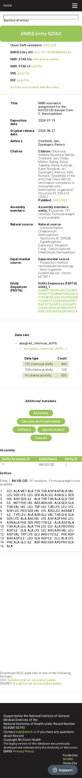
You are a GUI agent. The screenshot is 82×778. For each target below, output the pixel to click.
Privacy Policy (23, 751)
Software (24, 429)
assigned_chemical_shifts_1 (45, 348)
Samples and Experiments (41, 421)
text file (36, 66)
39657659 (60, 200)
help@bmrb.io (26, 732)
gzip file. (23, 73)
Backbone (14, 680)
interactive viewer (46, 59)
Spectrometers (53, 429)
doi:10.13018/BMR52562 (53, 52)
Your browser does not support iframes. (41, 613)
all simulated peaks (41, 680)
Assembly (41, 413)
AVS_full (50, 45)
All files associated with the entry (34, 87)
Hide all (41, 438)
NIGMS (68, 759)
